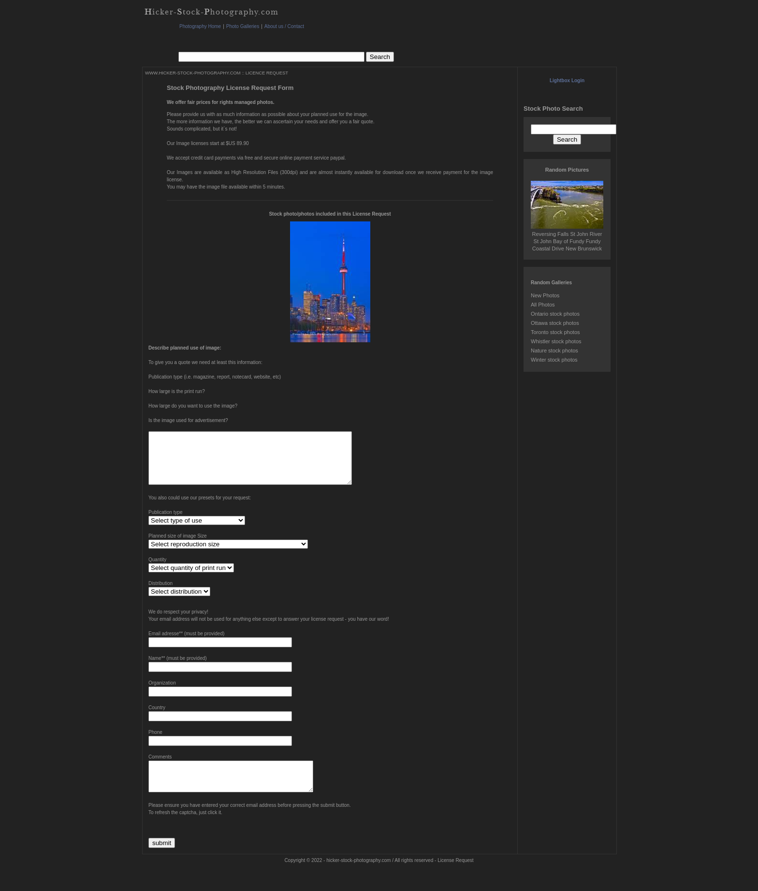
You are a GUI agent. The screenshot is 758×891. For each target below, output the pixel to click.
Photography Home (200, 26)
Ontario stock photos (555, 314)
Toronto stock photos (555, 332)
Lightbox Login (567, 80)
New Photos (545, 295)
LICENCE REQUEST (267, 73)
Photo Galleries (242, 26)
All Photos (543, 304)
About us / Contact (284, 26)
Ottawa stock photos (555, 323)
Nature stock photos (554, 350)
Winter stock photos (554, 360)
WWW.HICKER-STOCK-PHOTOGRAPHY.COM (192, 73)
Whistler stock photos (556, 341)
